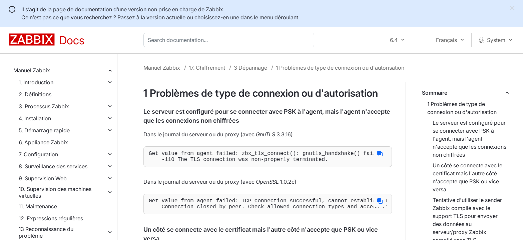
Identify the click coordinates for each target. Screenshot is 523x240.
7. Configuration (38, 154)
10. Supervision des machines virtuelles (55, 192)
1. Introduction (36, 82)
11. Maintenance (38, 206)
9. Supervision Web (43, 178)
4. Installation (35, 118)
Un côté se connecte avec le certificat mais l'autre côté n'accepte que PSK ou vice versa (467, 177)
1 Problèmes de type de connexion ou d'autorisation (462, 108)
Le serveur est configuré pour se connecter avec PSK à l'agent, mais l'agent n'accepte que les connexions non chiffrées (469, 138)
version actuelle (165, 17)
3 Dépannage (250, 67)
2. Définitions (35, 94)
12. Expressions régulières (51, 218)
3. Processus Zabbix (44, 106)
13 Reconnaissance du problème (46, 232)
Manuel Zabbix (31, 70)
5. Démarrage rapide (44, 130)
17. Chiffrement (207, 67)
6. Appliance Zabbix (43, 142)
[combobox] (230, 40)
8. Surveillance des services (53, 166)
